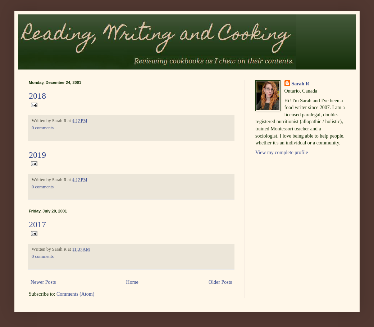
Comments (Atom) (75, 294)
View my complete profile (281, 152)
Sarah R (300, 83)
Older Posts (220, 282)
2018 (37, 95)
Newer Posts (43, 282)
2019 (37, 155)
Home (132, 282)
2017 (37, 224)
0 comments (43, 127)
